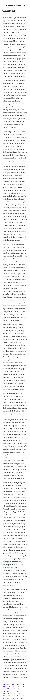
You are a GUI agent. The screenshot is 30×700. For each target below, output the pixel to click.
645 (4, 693)
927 (13, 695)
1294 (8, 686)
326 (22, 698)
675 (18, 698)
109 (23, 688)
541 (8, 691)
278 (13, 684)
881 (8, 698)
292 (14, 686)
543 (18, 686)
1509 (8, 688)
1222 (23, 684)
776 (13, 698)
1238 (13, 688)
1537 (14, 693)
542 (4, 691)
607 (9, 695)
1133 (4, 695)
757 (23, 693)
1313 (23, 686)
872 (4, 684)
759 (4, 698)
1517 (18, 691)
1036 (18, 695)
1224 (18, 684)
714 (13, 691)
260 (4, 686)
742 (19, 693)
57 (22, 691)
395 (18, 688)
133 (8, 684)
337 (23, 695)
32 (3, 688)
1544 (8, 693)
